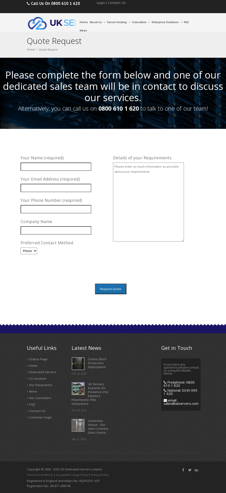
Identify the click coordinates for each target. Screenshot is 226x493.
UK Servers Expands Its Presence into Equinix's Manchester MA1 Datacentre (90, 394)
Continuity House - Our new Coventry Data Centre (98, 427)
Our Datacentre (40, 385)
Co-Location (37, 379)
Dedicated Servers (42, 372)
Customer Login (40, 417)
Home (84, 22)
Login (101, 3)
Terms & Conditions (40, 475)
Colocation (141, 22)
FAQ (186, 22)
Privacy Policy (100, 475)
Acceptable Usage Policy (72, 475)
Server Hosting (118, 22)
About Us (97, 22)
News (83, 30)
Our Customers (40, 398)
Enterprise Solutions (167, 22)
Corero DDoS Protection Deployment (97, 363)
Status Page (38, 359)
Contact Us (117, 3)
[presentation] (148, 267)
